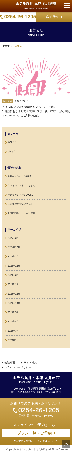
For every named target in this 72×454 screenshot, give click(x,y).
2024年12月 (14, 265)
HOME (6, 46)
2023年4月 (13, 321)
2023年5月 (13, 312)
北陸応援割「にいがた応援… (23, 213)
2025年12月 (14, 247)
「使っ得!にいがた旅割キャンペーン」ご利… (29, 106)
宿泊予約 (53, 17)
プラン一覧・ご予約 (34, 433)
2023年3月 (13, 330)
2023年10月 (14, 303)
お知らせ (12, 142)
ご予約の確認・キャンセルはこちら (36, 440)
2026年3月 (13, 238)
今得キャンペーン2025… (21, 194)
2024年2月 (13, 284)
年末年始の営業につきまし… (23, 185)
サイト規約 (30, 362)
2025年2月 (13, 256)
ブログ (11, 151)
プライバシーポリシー (17, 367)
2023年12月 (14, 293)
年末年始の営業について (20, 204)
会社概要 (9, 362)
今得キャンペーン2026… (21, 176)
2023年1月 (13, 340)
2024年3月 (13, 275)
